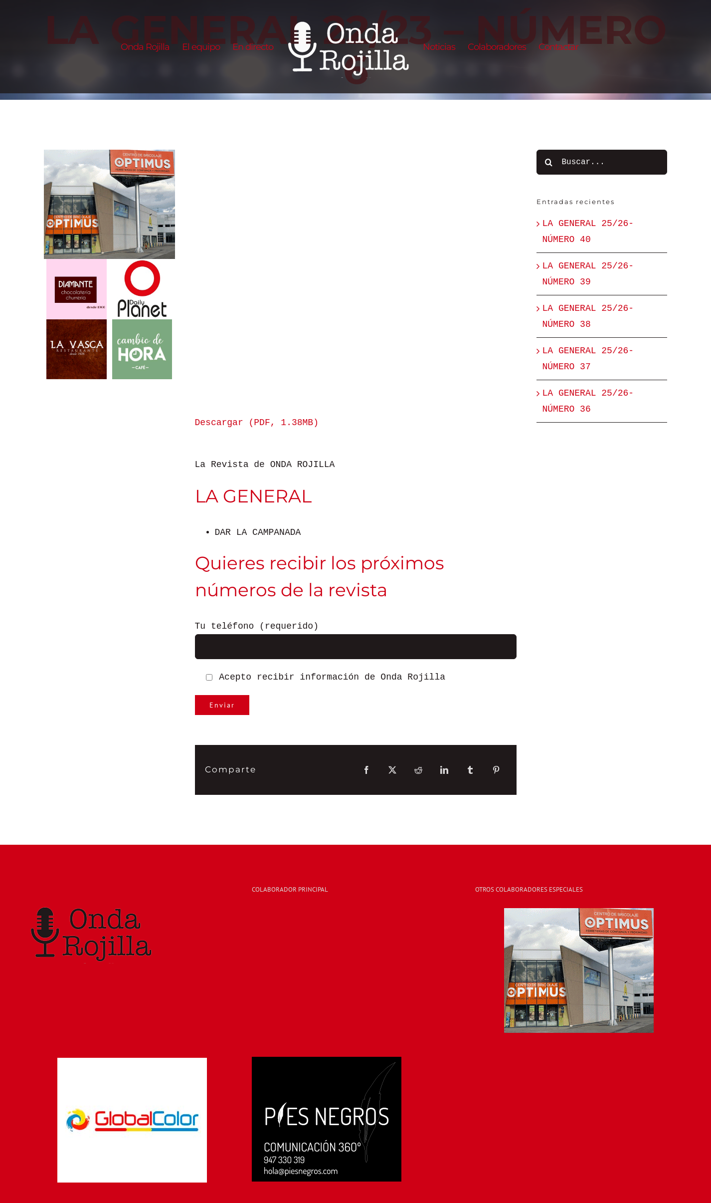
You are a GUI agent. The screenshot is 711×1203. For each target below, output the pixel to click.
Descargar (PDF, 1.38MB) (257, 423)
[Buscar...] (602, 162)
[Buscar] (548, 162)
